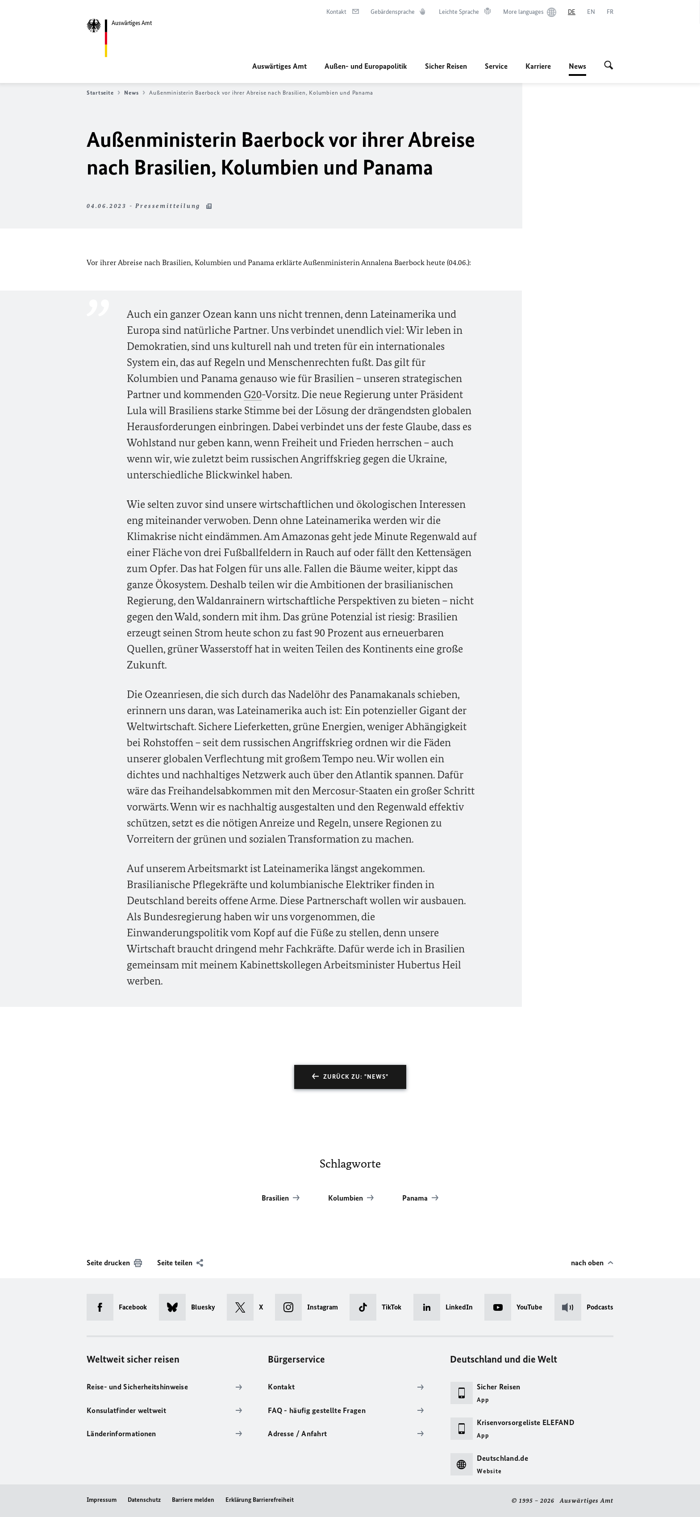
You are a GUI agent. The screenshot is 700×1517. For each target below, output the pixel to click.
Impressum (102, 1500)
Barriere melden (193, 1500)
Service (496, 66)
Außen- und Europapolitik (366, 66)
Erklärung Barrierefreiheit (259, 1500)
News (577, 66)
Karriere (538, 66)
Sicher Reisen (446, 66)
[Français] (610, 12)
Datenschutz (144, 1500)
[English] (591, 12)
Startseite (103, 93)
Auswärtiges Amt (279, 66)
